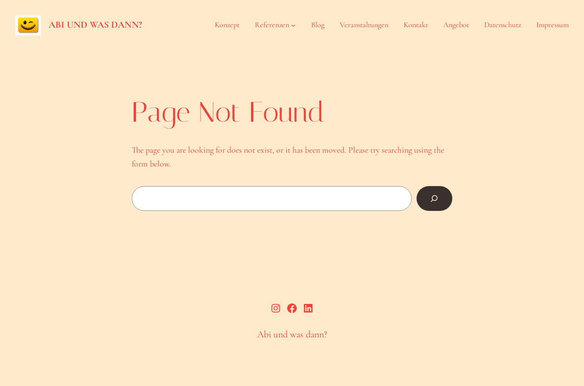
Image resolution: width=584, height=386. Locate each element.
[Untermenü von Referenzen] (293, 25)
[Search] (434, 198)
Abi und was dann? (95, 25)
